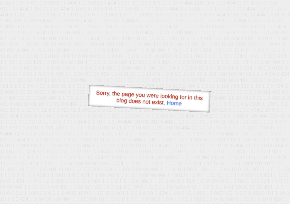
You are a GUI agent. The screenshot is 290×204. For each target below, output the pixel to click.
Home (174, 103)
